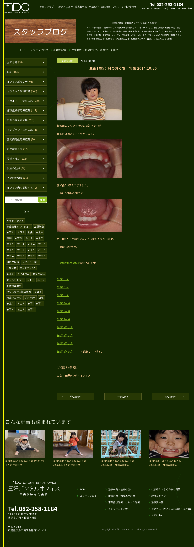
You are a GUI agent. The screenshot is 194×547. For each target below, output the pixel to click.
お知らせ (15, 62)
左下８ (41, 283)
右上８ (37, 294)
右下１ (39, 306)
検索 (43, 204)
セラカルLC (39, 277)
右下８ (21, 236)
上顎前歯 (39, 230)
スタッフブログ (39, 50)
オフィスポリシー (21, 82)
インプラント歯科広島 (23, 132)
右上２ (10, 306)
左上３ (21, 312)
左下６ (42, 259)
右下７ (30, 283)
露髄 (9, 242)
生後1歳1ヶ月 (65, 327)
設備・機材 (17, 162)
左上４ (21, 248)
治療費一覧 (81, 6)
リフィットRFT (30, 265)
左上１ (21, 254)
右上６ (42, 254)
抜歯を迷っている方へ (19, 230)
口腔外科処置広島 (21, 122)
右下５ (18, 242)
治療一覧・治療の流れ (120, 489)
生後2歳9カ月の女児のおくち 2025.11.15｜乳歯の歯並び (165, 463)
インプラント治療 (118, 509)
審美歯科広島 (19, 152)
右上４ (31, 248)
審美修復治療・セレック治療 (124, 502)
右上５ (10, 277)
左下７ (31, 259)
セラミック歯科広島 (23, 92)
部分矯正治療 (14, 289)
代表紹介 (94, 6)
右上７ (29, 242)
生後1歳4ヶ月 (65, 351)
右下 (30, 306)
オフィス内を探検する (23, 192)
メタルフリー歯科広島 (24, 102)
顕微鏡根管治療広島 (23, 112)
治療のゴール (14, 300)
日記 (14, 72)
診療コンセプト (48, 6)
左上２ (10, 254)
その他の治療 (18, 182)
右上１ (31, 254)
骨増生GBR (13, 265)
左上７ (39, 242)
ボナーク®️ (30, 300)
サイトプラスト (15, 224)
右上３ (21, 306)
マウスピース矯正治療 (19, 294)
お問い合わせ (129, 6)
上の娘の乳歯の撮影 (68, 263)
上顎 (41, 300)
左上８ (39, 236)
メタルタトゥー (15, 283)
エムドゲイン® (28, 271)
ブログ (116, 6)
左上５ (10, 248)
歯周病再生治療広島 (22, 142)
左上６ (42, 248)
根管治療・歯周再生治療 (121, 496)
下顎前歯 (11, 271)
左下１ (31, 312)
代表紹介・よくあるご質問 (165, 489)
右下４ (10, 312)
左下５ (21, 259)
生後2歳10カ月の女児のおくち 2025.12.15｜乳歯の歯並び (117, 463)
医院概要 (106, 6)
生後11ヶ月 (63, 311)
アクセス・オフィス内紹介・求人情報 (171, 509)
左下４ (10, 259)
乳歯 (30, 236)
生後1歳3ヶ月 (65, 343)
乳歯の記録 (60, 50)
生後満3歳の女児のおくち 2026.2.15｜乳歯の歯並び (24, 463)
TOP (22, 50)
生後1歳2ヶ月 (65, 335)
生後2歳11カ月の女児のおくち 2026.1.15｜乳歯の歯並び (69, 463)
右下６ (10, 236)
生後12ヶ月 (63, 319)
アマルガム (23, 277)
